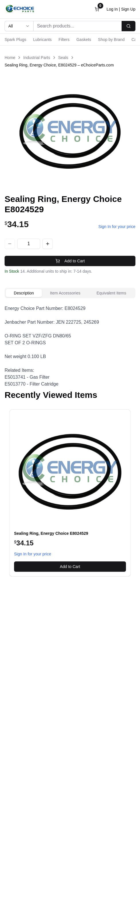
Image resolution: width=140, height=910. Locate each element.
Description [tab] (24, 293)
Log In (112, 9)
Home (10, 57)
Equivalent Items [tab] (111, 293)
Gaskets (83, 39)
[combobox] (19, 26)
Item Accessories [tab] (65, 293)
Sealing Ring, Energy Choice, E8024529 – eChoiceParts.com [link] (59, 65)
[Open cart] (97, 9)
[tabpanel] (70, 346)
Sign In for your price (116, 226)
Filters (64, 39)
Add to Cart (70, 261)
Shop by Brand (111, 39)
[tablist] (70, 293)
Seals (63, 57)
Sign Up (128, 9)
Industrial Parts (36, 57)
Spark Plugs (15, 39)
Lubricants (42, 39)
